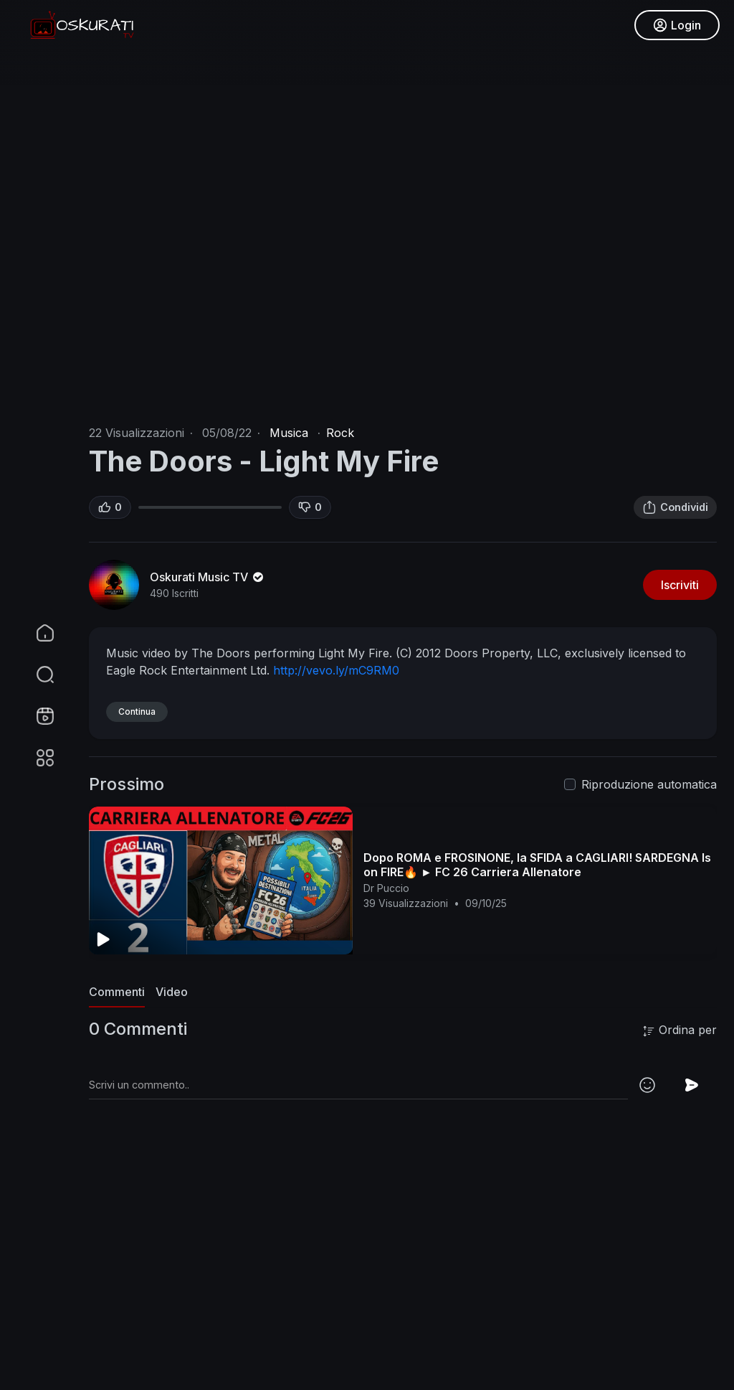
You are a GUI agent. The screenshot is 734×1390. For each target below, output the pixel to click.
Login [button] (677, 25)
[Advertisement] (403, 1285)
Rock (340, 433)
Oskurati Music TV (208, 577)
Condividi (675, 507)
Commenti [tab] (117, 992)
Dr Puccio (386, 888)
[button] (36, 674)
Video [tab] (172, 992)
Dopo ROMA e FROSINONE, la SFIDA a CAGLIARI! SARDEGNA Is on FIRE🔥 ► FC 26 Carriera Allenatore (537, 864)
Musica (289, 433)
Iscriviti (680, 585)
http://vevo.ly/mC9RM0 (336, 670)
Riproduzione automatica (649, 784)
